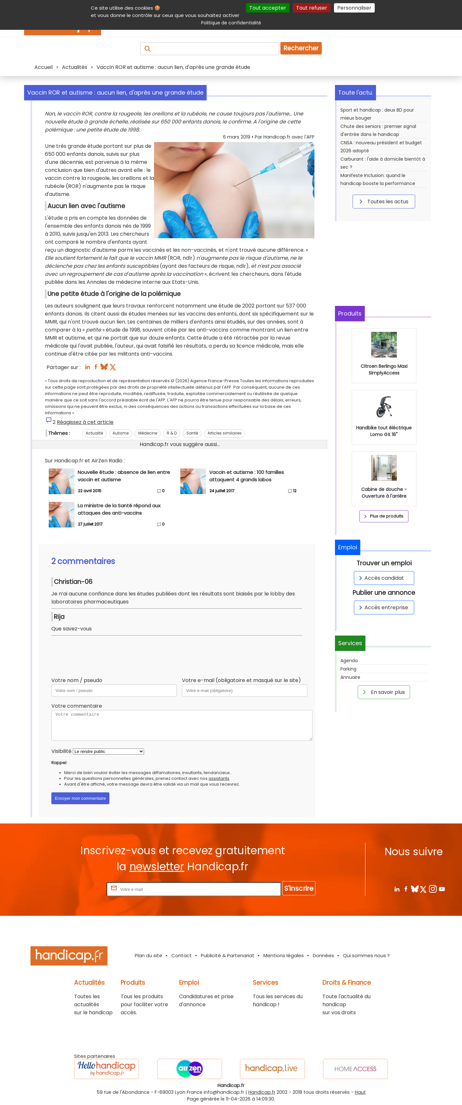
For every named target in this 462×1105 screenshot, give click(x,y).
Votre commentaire (76, 706)
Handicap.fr (261, 1092)
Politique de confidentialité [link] (231, 23)
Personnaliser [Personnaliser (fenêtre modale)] (354, 8)
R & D (172, 433)
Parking (348, 669)
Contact (181, 955)
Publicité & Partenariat (227, 955)
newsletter (156, 866)
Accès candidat (380, 578)
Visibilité (61, 751)
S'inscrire (298, 888)
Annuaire (350, 677)
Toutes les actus (382, 201)
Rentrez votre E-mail (80, 889)
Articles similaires (225, 433)
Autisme (121, 433)
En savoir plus (383, 692)
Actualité (94, 433)
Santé (192, 433)
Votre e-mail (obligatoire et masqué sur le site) (241, 680)
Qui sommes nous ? (366, 955)
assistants (219, 778)
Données (323, 955)
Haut (360, 1092)
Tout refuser (311, 8)
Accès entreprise (382, 607)
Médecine (147, 433)
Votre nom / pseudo (76, 680)
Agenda (349, 660)
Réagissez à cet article (85, 422)
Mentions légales (283, 955)
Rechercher (301, 48)
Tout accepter (267, 8)
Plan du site (148, 955)
